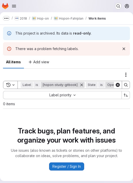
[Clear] (118, 85)
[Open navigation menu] (14, 6)
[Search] (126, 85)
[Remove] (82, 85)
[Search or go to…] (118, 6)
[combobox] (62, 95)
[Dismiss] (124, 49)
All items (13, 62)
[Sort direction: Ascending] (126, 95)
